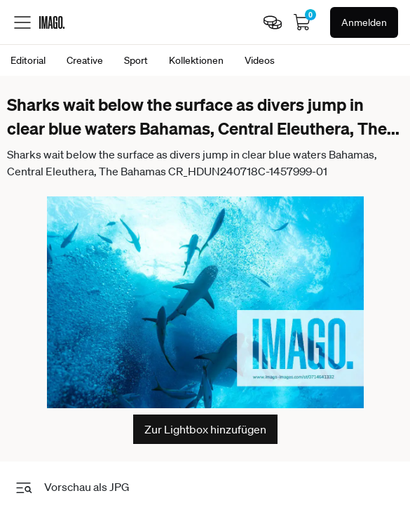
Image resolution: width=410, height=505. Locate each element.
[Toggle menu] (22, 22)
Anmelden (364, 22)
